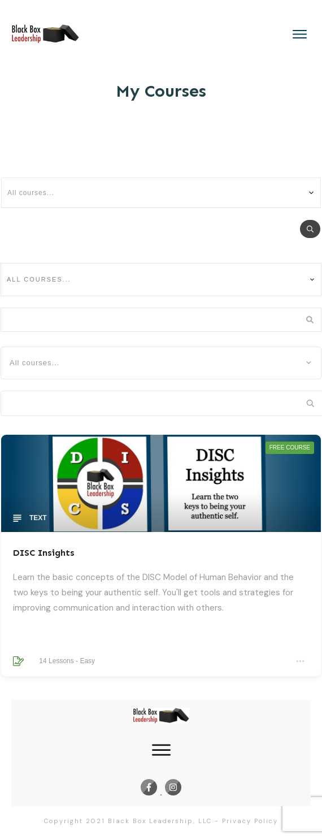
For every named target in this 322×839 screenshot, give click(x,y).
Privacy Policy (250, 821)
